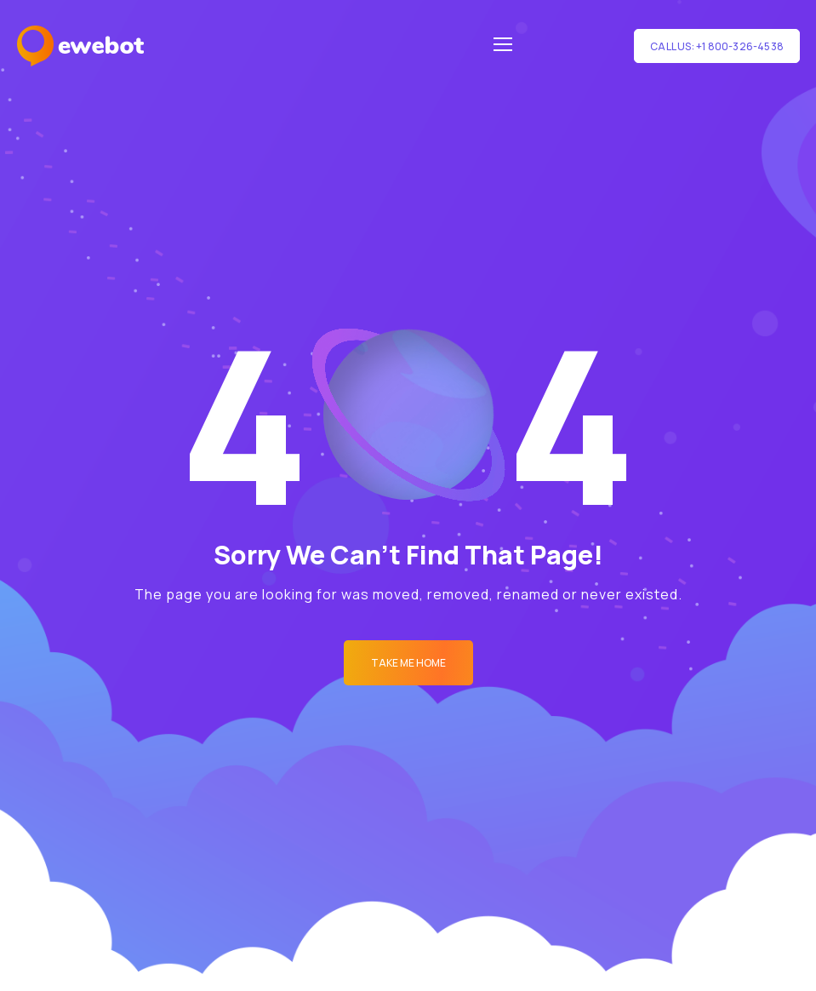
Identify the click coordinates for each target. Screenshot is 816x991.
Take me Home (408, 663)
